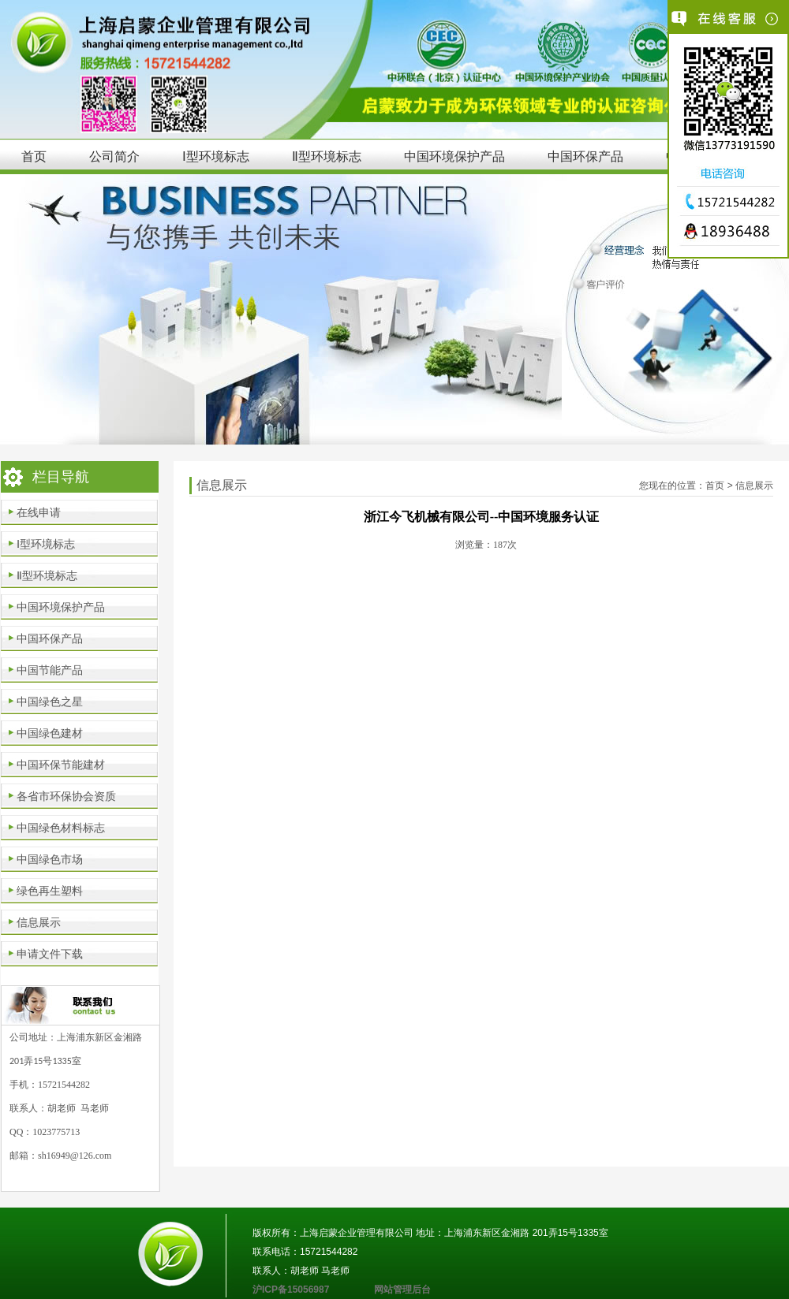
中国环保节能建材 (61, 764)
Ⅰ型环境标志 (215, 156)
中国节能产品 (50, 670)
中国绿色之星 (50, 701)
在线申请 (39, 512)
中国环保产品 (585, 156)
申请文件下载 (50, 953)
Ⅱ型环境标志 (326, 156)
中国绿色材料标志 (61, 827)
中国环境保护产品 (454, 156)
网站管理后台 (402, 1289)
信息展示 (39, 922)
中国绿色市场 (50, 859)
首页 (34, 156)
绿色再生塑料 (50, 890)
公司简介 (114, 156)
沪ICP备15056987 (313, 1289)
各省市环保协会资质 (66, 796)
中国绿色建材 (50, 733)
